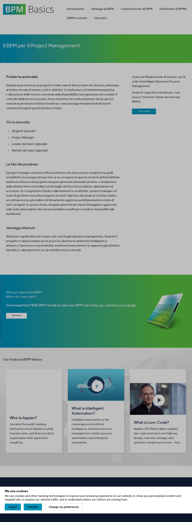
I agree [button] (13, 507)
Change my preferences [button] (64, 507)
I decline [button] (33, 507)
